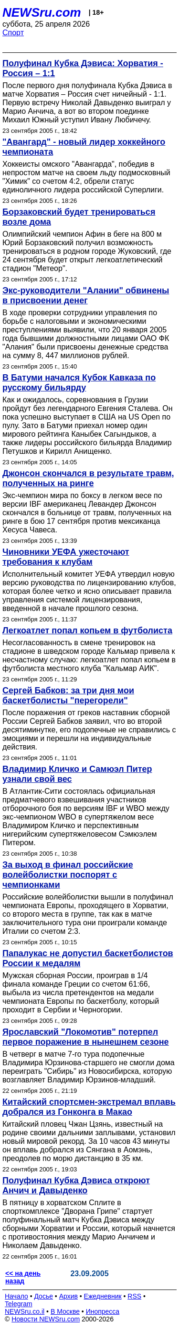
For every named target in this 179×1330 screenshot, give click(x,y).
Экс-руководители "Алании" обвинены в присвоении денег (85, 295)
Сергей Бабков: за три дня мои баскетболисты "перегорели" (68, 695)
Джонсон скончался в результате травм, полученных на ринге (88, 478)
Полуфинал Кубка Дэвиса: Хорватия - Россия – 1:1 (82, 68)
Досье (43, 1296)
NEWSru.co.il (24, 1311)
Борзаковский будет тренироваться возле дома (78, 217)
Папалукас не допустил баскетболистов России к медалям (87, 958)
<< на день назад (23, 1277)
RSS (134, 1296)
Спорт (13, 33)
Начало (16, 1296)
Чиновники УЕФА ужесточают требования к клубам (65, 557)
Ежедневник (103, 1296)
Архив (68, 1296)
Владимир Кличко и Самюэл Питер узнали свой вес (77, 774)
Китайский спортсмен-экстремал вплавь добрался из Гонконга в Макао (89, 1107)
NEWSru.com (41, 12)
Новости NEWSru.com (45, 1319)
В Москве (65, 1311)
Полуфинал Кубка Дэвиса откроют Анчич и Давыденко (76, 1185)
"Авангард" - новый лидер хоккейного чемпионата (83, 147)
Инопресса (103, 1311)
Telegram (18, 1304)
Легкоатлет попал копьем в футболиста (87, 630)
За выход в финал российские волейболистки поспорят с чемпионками (67, 875)
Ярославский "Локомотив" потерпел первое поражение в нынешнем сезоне (85, 1037)
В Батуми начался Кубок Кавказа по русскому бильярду (79, 382)
